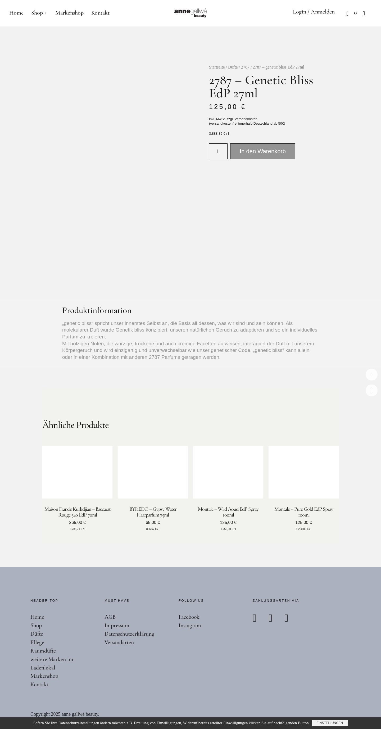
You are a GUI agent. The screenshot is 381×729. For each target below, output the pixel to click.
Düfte (233, 67)
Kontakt (100, 12)
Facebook (372, 375)
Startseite (217, 67)
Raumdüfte (43, 650)
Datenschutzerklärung (129, 633)
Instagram (372, 390)
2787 (245, 67)
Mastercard (275, 618)
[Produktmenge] (218, 151)
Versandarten (119, 642)
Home (16, 12)
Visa (291, 618)
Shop (37, 12)
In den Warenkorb (263, 151)
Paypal (259, 618)
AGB (110, 616)
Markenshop (69, 12)
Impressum (117, 625)
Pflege (37, 642)
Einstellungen (330, 723)
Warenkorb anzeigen (343, 13)
